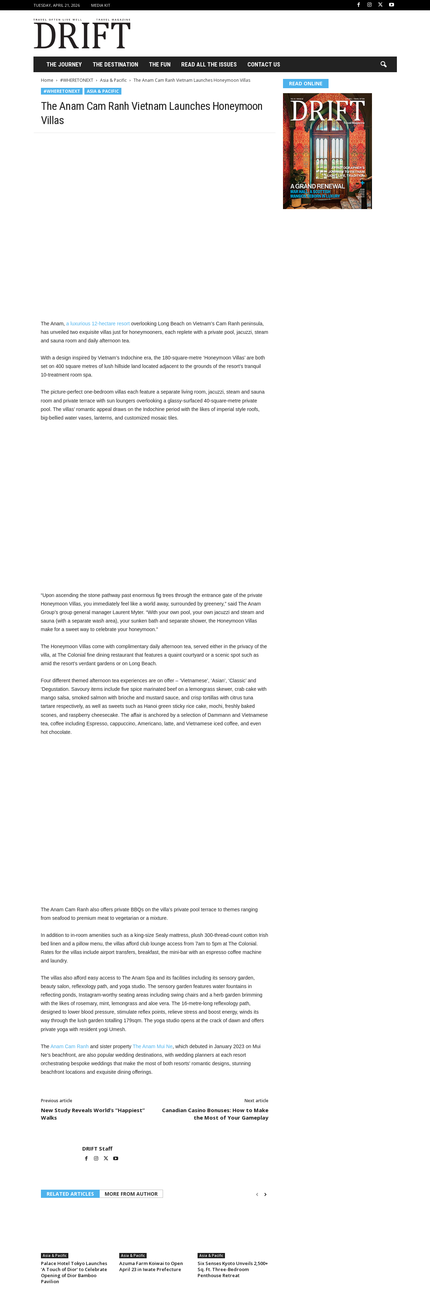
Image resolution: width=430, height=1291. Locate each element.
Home (47, 80)
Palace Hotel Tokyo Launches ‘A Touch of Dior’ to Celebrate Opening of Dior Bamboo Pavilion (74, 1272)
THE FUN (160, 64)
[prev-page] (257, 1194)
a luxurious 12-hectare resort (98, 323)
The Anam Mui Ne (153, 1046)
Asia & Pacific (113, 80)
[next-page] (265, 1194)
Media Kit (100, 5)
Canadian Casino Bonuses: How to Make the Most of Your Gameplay (215, 1113)
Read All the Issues (209, 64)
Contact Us (263, 64)
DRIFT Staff (97, 1148)
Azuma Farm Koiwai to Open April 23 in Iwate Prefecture (151, 1266)
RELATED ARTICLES (70, 1193)
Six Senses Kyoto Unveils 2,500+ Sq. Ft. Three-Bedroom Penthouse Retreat (233, 1269)
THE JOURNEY (64, 64)
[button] (383, 65)
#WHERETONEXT (76, 80)
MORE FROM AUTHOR (131, 1193)
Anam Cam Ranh (70, 1046)
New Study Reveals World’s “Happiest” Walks (93, 1113)
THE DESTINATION (115, 64)
